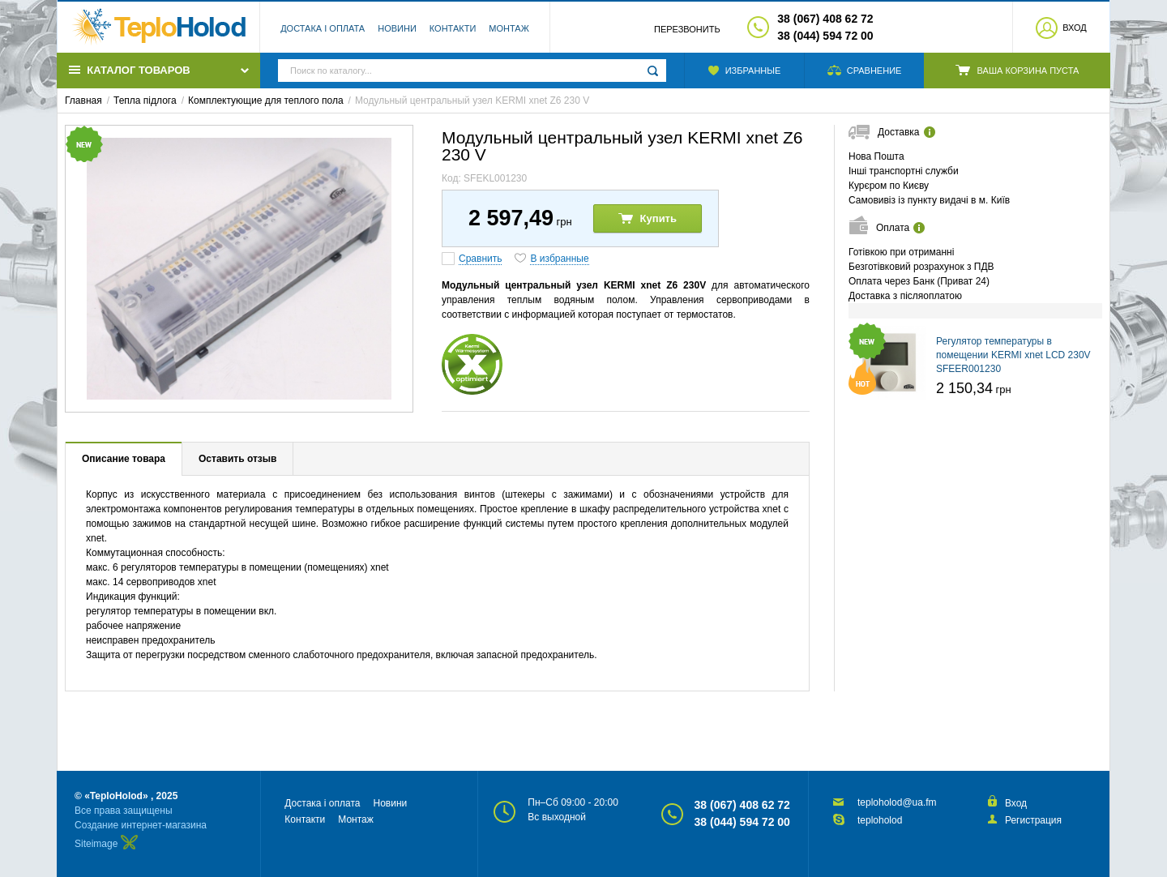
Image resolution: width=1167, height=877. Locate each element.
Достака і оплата (322, 28)
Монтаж (509, 28)
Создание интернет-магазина (141, 825)
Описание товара (123, 458)
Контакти (453, 28)
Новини (397, 28)
